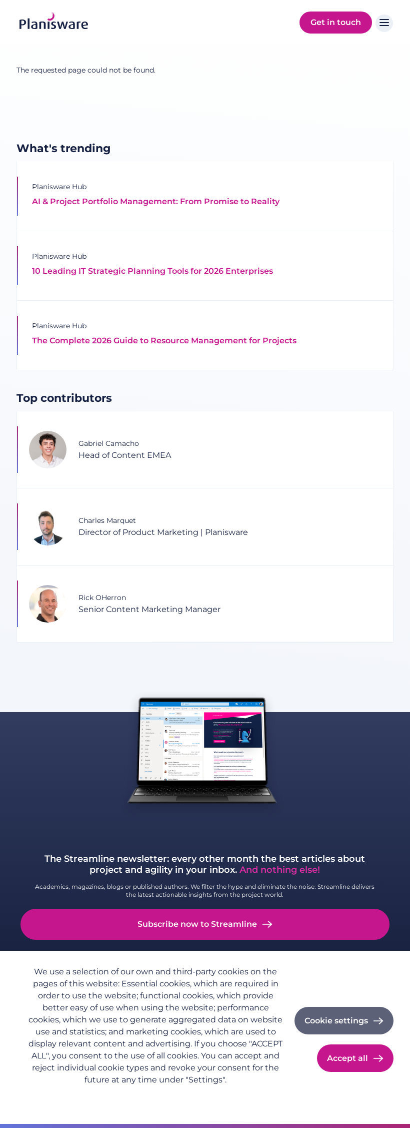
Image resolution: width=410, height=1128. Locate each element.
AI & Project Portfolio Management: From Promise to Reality (157, 201)
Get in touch (335, 22)
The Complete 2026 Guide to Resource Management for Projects (164, 340)
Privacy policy (51, 1096)
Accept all (347, 1058)
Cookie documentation (162, 1096)
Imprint (99, 1096)
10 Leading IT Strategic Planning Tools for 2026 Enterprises (152, 271)
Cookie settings (336, 1020)
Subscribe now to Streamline (197, 924)
